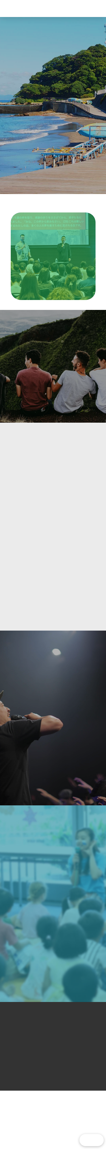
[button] (89, 8)
